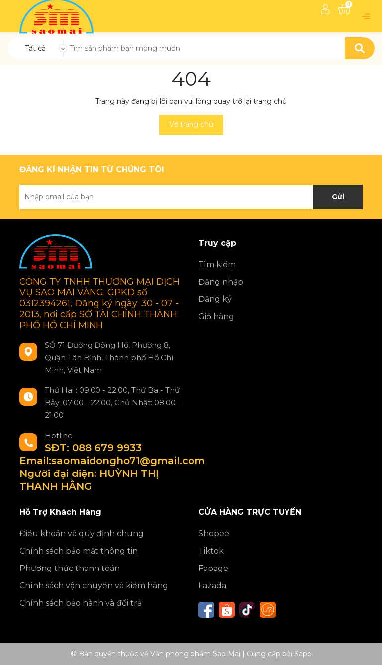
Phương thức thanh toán (69, 568)
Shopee (213, 533)
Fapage (213, 568)
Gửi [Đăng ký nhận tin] (338, 196)
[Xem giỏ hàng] (344, 9)
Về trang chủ (191, 124)
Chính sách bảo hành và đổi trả (80, 603)
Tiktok (211, 551)
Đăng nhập (220, 281)
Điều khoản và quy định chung (81, 533)
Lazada (212, 585)
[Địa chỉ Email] (191, 197)
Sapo (303, 653)
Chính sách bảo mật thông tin (78, 551)
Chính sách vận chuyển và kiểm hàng (93, 585)
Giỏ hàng (216, 316)
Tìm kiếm (217, 264)
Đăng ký (215, 299)
